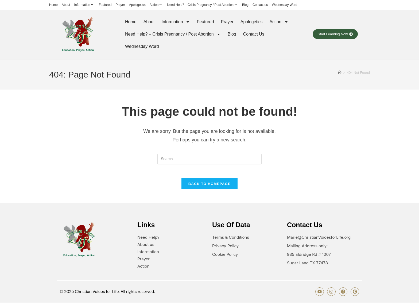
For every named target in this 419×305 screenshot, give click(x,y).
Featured (105, 5)
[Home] (340, 73)
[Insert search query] (209, 159)
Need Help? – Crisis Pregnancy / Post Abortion (202, 5)
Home (53, 5)
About (66, 5)
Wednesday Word (284, 5)
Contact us (260, 5)
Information (84, 5)
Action (156, 5)
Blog (245, 5)
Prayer (120, 5)
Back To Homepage (209, 186)
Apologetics (137, 5)
